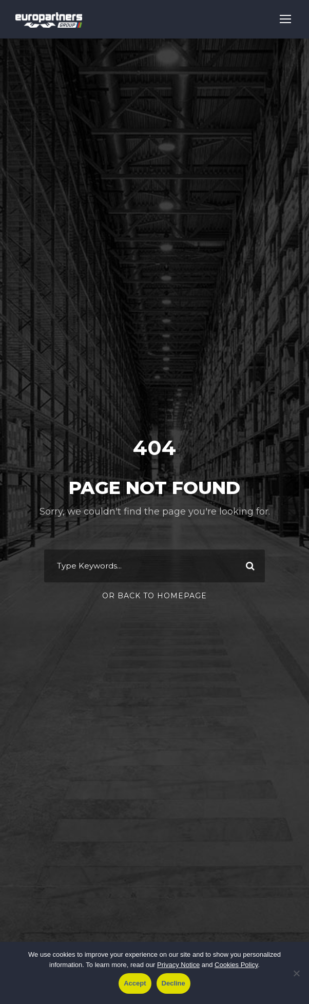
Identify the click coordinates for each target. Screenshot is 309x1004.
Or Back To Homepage (154, 595)
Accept (135, 983)
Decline (173, 983)
